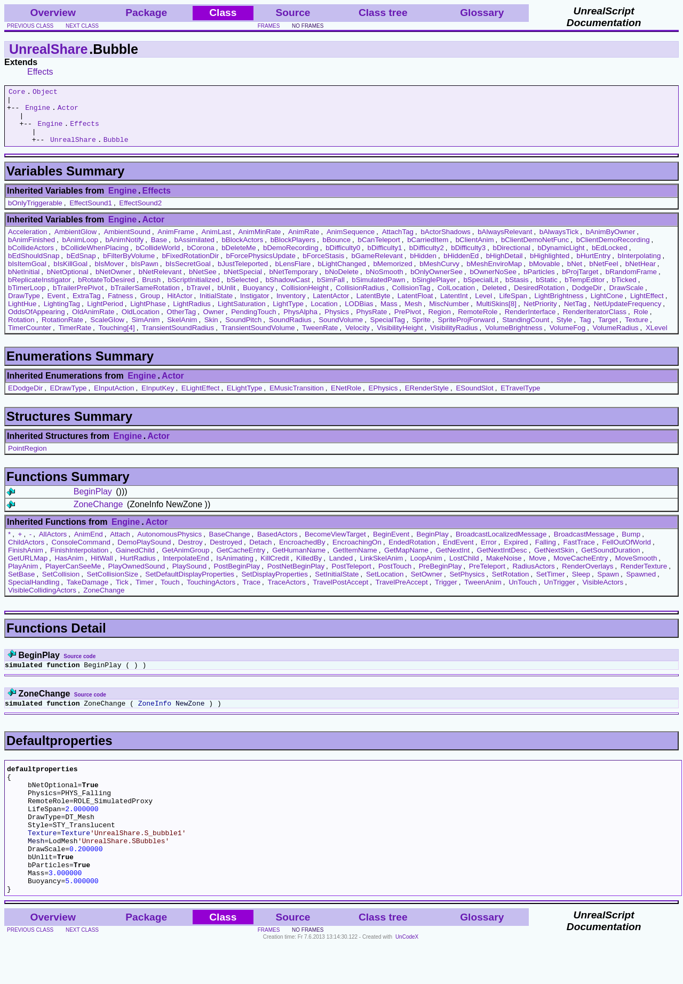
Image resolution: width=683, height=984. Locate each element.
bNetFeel (603, 275)
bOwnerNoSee (493, 283)
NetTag (575, 315)
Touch (170, 593)
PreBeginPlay (440, 577)
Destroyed (226, 553)
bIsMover (109, 275)
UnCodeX (406, 977)
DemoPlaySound (144, 553)
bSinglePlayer (434, 291)
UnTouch (523, 593)
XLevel (657, 339)
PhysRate (371, 323)
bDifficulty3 (468, 259)
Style (565, 331)
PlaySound (189, 577)
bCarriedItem (427, 251)
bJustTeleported (243, 275)
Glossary (482, 12)
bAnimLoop (80, 251)
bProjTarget (580, 283)
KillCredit (274, 569)
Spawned (641, 585)
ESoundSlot (474, 399)
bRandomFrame (631, 283)
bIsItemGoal (27, 275)
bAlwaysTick (559, 243)
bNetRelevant (160, 283)
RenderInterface (530, 323)
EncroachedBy (302, 553)
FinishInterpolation (79, 561)
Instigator (254, 307)
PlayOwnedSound (136, 577)
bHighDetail (504, 267)
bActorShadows (445, 243)
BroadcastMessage (584, 545)
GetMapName (406, 561)
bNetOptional (68, 283)
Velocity (357, 339)
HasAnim (68, 569)
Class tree (383, 12)
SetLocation (384, 585)
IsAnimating (234, 569)
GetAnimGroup (185, 561)
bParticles (539, 283)
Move (537, 569)
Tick (122, 593)
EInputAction (114, 399)
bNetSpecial (243, 283)
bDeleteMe (238, 259)
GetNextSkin (554, 561)
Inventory (291, 307)
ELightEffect (200, 399)
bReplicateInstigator (39, 291)
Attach (120, 545)
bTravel (198, 299)
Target (608, 331)
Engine (37, 112)
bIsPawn (144, 275)
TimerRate (74, 339)
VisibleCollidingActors (42, 601)
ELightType (245, 399)
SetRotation (510, 585)
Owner (213, 323)
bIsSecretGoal (187, 275)
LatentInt (454, 307)
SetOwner (426, 585)
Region (439, 323)
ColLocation (456, 299)
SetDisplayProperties (274, 585)
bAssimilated (194, 251)
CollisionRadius (360, 299)
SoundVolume (341, 331)
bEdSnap (81, 267)
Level (483, 307)
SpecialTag (387, 331)
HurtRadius (138, 569)
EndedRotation (411, 553)
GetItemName (355, 561)
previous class (30, 26)
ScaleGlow (107, 331)
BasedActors (277, 545)
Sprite (421, 331)
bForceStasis (323, 267)
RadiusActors (533, 577)
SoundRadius (290, 331)
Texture (636, 331)
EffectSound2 (140, 214)
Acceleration (27, 243)
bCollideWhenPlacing (95, 259)
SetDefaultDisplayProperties (189, 585)
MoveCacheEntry (580, 569)
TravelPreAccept (402, 593)
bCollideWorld (158, 259)
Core (17, 93)
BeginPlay (93, 502)
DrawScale (626, 299)
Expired (516, 553)
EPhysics (383, 399)
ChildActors (26, 553)
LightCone (607, 307)
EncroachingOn (357, 553)
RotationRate (62, 331)
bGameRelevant (377, 267)
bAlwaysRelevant (505, 243)
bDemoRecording (291, 259)
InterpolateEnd (186, 569)
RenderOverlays (587, 577)
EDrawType (68, 399)
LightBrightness (559, 307)
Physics (336, 323)
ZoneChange (98, 515)
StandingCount (525, 331)
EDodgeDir (25, 399)
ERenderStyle (427, 399)
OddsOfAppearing (36, 323)
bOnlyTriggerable (35, 214)
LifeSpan (513, 307)
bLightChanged (342, 275)
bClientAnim (475, 251)
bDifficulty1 (385, 259)
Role (640, 323)
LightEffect (647, 307)
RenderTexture (644, 577)
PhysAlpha (300, 323)
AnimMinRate (260, 243)
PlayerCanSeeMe (73, 577)
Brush (151, 291)
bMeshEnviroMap (494, 275)
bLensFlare (293, 275)
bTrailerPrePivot (78, 299)
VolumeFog (567, 339)
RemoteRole (477, 323)
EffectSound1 (90, 214)
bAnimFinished (31, 251)
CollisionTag (411, 299)
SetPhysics (467, 585)
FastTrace (579, 553)
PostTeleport (351, 577)
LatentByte (373, 307)
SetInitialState (337, 585)
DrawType (24, 307)
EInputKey (157, 399)
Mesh (413, 315)
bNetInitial (23, 283)
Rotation (21, 331)
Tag (585, 331)
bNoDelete (342, 283)
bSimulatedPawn (378, 291)
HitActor (179, 307)
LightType (288, 315)
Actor (68, 112)
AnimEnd (88, 545)
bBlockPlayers (293, 251)
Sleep (581, 585)
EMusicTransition (296, 399)
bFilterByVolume (129, 267)
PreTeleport (487, 577)
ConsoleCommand (81, 553)
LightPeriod (105, 315)
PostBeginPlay (237, 577)
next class (82, 26)
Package (146, 12)
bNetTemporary (293, 283)
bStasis (517, 291)
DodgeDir (587, 299)
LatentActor (331, 307)
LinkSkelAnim (381, 569)
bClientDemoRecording (613, 251)
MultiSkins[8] (496, 315)
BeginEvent (391, 545)
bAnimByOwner (611, 243)
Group (150, 307)
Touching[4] (117, 339)
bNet (574, 275)
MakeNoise (504, 569)
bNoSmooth (384, 283)
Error (489, 553)
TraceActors (286, 593)
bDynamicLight (560, 259)
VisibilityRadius (454, 339)
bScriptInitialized (194, 291)
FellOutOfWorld (626, 553)
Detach (260, 553)
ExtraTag (87, 307)
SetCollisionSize (112, 585)
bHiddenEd (461, 267)
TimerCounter (29, 339)
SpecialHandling (33, 593)
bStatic (547, 291)
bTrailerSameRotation (145, 299)
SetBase (21, 585)
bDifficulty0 (342, 259)
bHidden (423, 267)
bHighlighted (549, 267)
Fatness (120, 307)
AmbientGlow (75, 243)
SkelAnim (182, 331)
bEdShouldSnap (33, 267)
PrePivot (407, 323)
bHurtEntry (593, 267)
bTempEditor (585, 291)
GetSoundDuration (610, 561)
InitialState (216, 307)
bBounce (336, 251)
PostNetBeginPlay (295, 577)
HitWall (102, 569)
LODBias (359, 315)
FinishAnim (25, 561)
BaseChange (229, 545)
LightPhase (148, 315)
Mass (389, 315)
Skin (211, 331)
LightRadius (191, 315)
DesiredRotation (539, 299)
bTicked (624, 291)
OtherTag (181, 323)
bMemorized (392, 275)
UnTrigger (559, 593)
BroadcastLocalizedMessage (501, 545)
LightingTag (62, 315)
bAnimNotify (124, 251)
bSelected (242, 291)
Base (159, 251)
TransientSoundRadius (178, 339)
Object (45, 93)
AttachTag (398, 243)
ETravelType (520, 399)
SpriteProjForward (466, 331)
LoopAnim (426, 569)
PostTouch (394, 577)
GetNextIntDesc (502, 561)
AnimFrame (175, 243)
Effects (40, 71)
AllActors (53, 545)
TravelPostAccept (340, 593)
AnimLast (217, 243)
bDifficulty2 (426, 259)
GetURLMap (27, 569)
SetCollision (61, 585)
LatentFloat (415, 307)
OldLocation (141, 323)
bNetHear (640, 275)
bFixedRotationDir (190, 267)
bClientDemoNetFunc (535, 251)
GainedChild (135, 561)
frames (269, 26)
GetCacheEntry (241, 561)
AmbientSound (127, 243)
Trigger (446, 593)
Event (56, 307)
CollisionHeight (305, 299)
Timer (145, 593)
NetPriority (540, 315)
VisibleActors (602, 593)
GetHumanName (298, 561)
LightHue (22, 315)
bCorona (201, 259)
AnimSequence (351, 243)
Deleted (494, 299)
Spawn (608, 585)
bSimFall (331, 291)
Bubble (116, 150)
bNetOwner (113, 283)
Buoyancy (258, 299)
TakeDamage (88, 593)
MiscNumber (449, 315)
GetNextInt (452, 561)
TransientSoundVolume (258, 339)
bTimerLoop (27, 299)
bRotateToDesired (106, 291)
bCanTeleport (379, 251)
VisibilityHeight (400, 339)
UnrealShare (48, 49)
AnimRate (304, 243)
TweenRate (320, 339)
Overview (53, 12)
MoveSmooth (636, 569)
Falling (545, 553)
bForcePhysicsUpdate (261, 267)
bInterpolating (639, 267)
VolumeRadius (616, 339)
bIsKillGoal (70, 275)
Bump (631, 545)
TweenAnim (483, 593)
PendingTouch (253, 323)
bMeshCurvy (439, 275)
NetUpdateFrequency (628, 315)
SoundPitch (243, 331)
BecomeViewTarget (335, 545)
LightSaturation (242, 315)
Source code (79, 667)
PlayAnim (23, 577)
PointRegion (27, 459)
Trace (252, 593)
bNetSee (203, 283)
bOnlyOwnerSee (436, 283)
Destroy (190, 553)
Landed (341, 569)
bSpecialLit (480, 291)
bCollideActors (31, 259)
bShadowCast (288, 291)
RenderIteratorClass (594, 323)
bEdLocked (610, 259)
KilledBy (309, 569)
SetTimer (550, 585)
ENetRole (346, 399)
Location (324, 315)
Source (292, 12)
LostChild (464, 569)
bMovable (544, 275)
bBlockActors (242, 251)
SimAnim (145, 331)
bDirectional (511, 259)
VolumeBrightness (513, 339)
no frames (307, 26)
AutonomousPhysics (169, 545)
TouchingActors (211, 593)
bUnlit (226, 299)
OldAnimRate (93, 323)
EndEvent (458, 553)
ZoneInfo (154, 717)
